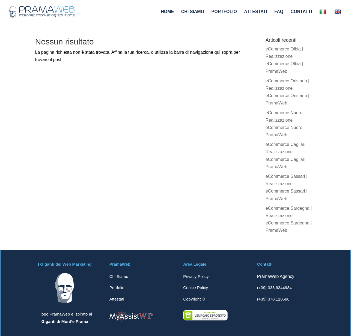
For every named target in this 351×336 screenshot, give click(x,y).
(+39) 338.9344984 (274, 287)
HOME (167, 12)
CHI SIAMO (192, 12)
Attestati (116, 299)
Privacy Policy (196, 276)
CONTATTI (301, 12)
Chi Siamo (118, 276)
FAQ (278, 12)
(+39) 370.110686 (273, 299)
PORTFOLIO (224, 12)
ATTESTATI (255, 12)
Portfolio (116, 287)
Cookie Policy (195, 287)
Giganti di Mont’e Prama (64, 321)
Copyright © (194, 299)
